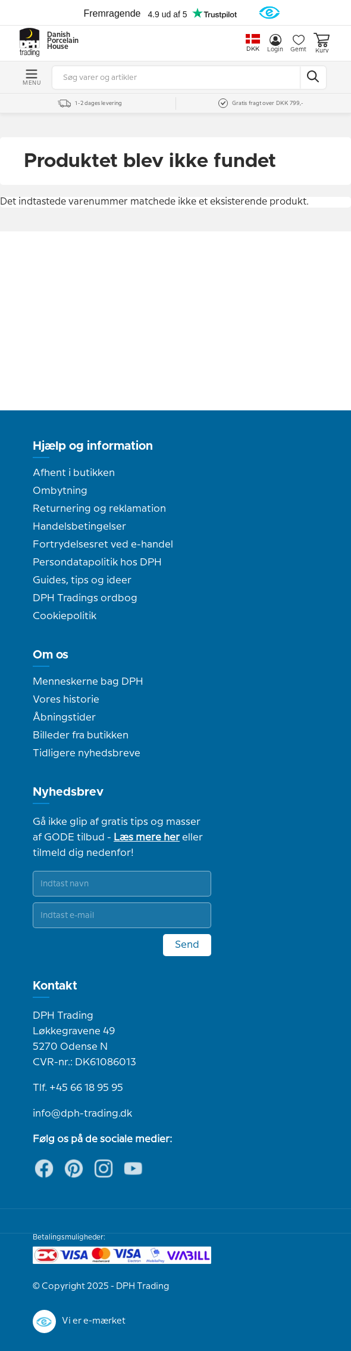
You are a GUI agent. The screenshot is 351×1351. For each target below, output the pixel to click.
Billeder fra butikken (81, 735)
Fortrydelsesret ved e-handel (103, 544)
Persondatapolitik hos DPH (97, 562)
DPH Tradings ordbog (85, 598)
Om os (50, 655)
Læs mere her (147, 837)
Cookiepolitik (64, 616)
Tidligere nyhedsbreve (86, 753)
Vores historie (66, 699)
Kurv (322, 43)
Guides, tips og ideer (82, 580)
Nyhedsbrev (68, 792)
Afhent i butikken (74, 473)
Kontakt (55, 986)
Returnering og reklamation (99, 509)
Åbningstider (64, 717)
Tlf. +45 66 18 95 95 (78, 1088)
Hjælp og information (93, 446)
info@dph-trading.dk (82, 1113)
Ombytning (60, 491)
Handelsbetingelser (79, 526)
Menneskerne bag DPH (88, 682)
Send (187, 945)
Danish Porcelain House (59, 41)
